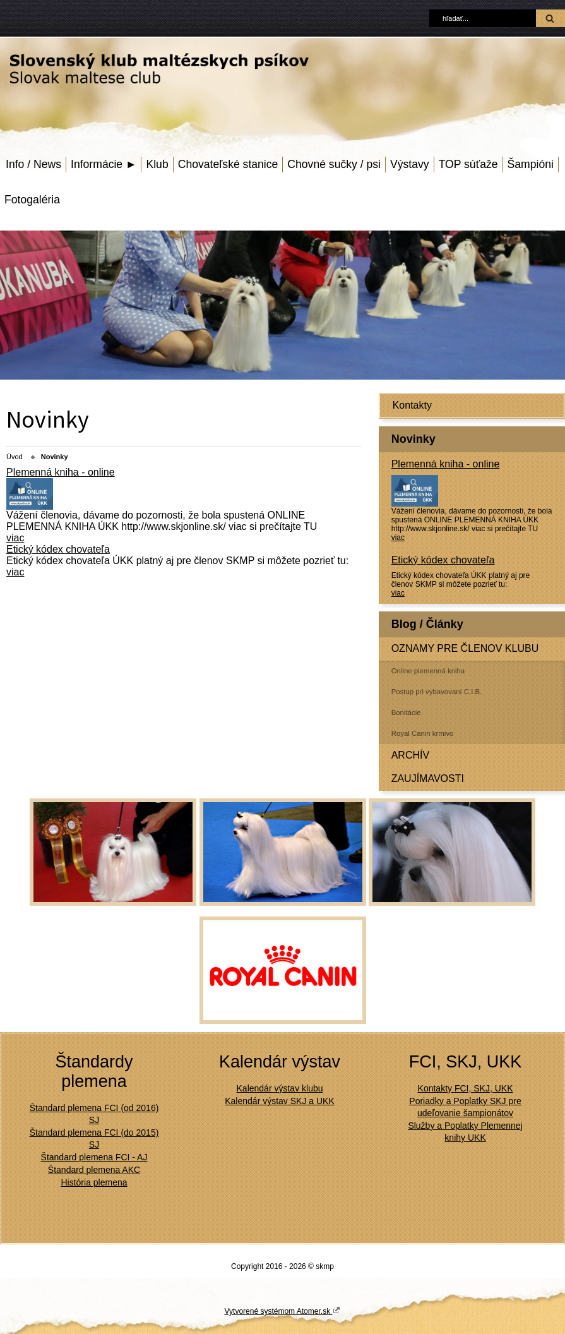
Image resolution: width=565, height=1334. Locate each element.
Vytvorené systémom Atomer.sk (283, 1311)
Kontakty (412, 405)
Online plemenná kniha (428, 671)
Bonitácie (406, 712)
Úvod (14, 456)
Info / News (33, 164)
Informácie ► (103, 164)
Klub (157, 164)
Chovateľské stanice (228, 164)
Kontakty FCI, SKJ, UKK (465, 1088)
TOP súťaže (468, 164)
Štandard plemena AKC (94, 1170)
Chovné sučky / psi (334, 164)
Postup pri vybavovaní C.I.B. (436, 691)
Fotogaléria (32, 199)
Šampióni (531, 164)
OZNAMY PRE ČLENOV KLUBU (465, 648)
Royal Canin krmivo (422, 733)
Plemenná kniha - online (445, 464)
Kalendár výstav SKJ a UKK (280, 1101)
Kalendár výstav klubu (280, 1088)
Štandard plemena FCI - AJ (94, 1157)
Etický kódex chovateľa (443, 560)
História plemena (94, 1182)
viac (398, 537)
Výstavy (409, 164)
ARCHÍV (410, 755)
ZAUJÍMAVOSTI (427, 778)
